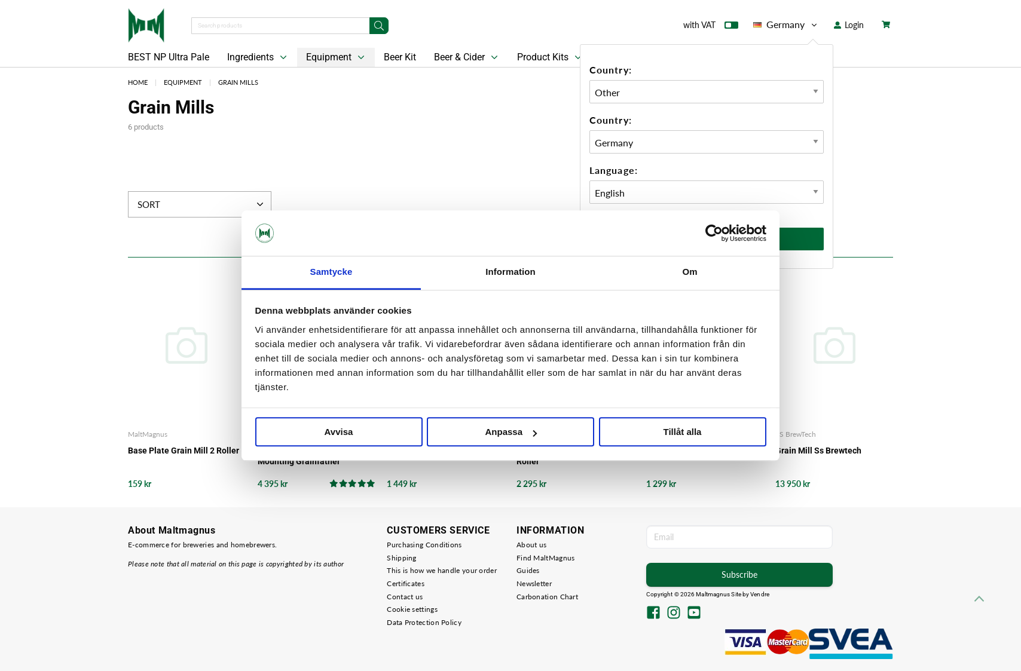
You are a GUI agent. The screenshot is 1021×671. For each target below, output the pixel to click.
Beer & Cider (467, 57)
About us (531, 544)
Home (138, 82)
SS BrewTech (795, 434)
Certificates (405, 583)
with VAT (710, 27)
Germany (786, 24)
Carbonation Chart (547, 596)
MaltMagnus (147, 434)
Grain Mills (238, 82)
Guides (528, 570)
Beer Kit (400, 57)
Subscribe (739, 574)
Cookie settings (412, 609)
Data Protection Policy (424, 622)
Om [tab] (689, 272)
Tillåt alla (683, 432)
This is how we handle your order (442, 570)
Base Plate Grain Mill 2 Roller (183, 450)
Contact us (405, 596)
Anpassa (511, 432)
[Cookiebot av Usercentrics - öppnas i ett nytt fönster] (714, 233)
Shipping (401, 557)
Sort (201, 204)
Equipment (336, 57)
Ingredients (258, 57)
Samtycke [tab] (331, 272)
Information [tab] (510, 272)
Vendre (759, 594)
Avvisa (339, 432)
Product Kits (550, 57)
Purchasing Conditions (424, 544)
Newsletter (534, 583)
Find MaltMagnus (545, 557)
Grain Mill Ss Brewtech (818, 450)
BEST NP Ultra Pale (168, 57)
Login (849, 25)
